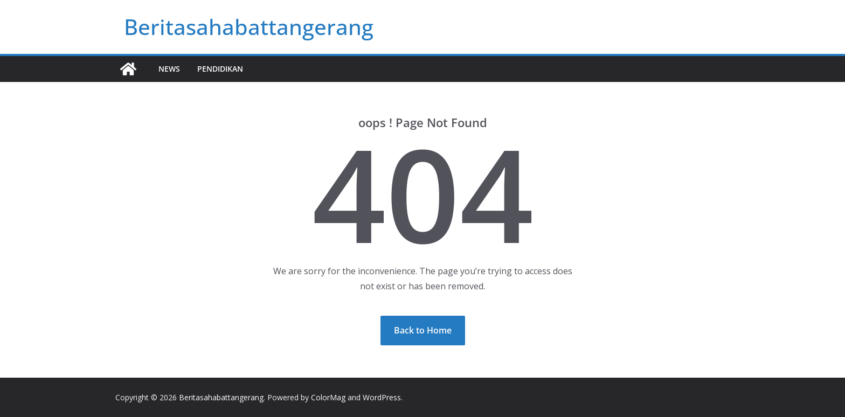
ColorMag (328, 397)
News (169, 69)
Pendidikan (220, 69)
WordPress (382, 397)
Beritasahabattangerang (248, 26)
